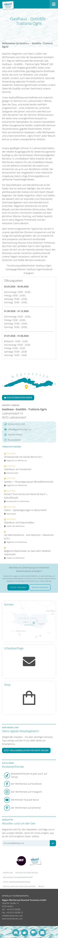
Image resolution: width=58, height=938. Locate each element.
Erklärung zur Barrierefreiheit (18, 877)
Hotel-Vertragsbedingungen (16, 882)
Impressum (8, 872)
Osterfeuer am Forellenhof (17, 469)
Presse (41, 886)
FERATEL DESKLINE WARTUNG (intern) (19, 886)
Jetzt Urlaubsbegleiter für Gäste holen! (26, 750)
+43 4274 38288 (13, 909)
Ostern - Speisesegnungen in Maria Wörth (25, 510)
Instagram (29, 273)
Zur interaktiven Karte (18, 397)
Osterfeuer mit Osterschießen (19, 522)
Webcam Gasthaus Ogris (29, 269)
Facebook (47, 269)
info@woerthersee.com (12, 915)
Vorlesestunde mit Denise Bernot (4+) (23, 457)
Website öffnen (13, 434)
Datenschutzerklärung (26, 872)
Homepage (11, 269)
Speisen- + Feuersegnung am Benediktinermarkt (28, 482)
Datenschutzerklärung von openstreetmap (36, 581)
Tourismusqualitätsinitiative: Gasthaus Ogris (29, 265)
